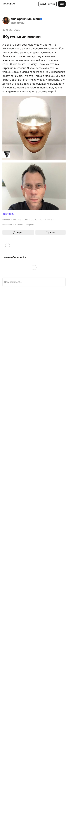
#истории (8, 213)
